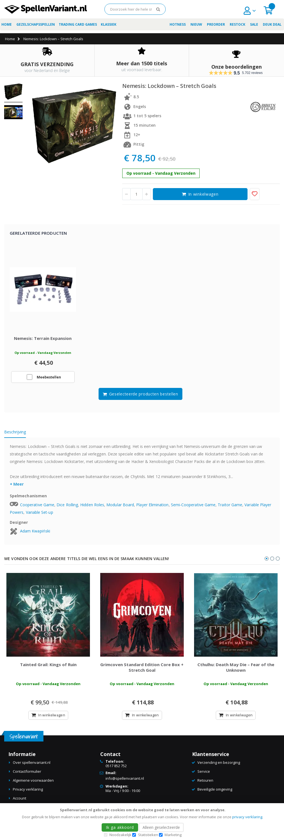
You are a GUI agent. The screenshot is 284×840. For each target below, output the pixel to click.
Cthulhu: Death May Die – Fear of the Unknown (235, 669)
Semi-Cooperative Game (193, 506)
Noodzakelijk (120, 834)
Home (10, 38)
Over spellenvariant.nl (31, 765)
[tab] (19, 434)
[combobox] (135, 9)
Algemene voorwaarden (33, 783)
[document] (142, 822)
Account (19, 800)
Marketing (173, 834)
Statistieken (148, 834)
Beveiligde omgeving (214, 792)
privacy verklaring (247, 816)
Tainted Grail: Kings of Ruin (48, 667)
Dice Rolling (67, 506)
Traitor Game (230, 506)
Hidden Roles (92, 506)
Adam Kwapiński (35, 532)
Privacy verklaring (28, 792)
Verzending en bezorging (218, 765)
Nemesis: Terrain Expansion (43, 339)
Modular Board (120, 506)
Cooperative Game (37, 506)
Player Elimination (152, 506)
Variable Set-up (39, 513)
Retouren (205, 783)
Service (203, 774)
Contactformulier (27, 774)
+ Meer (17, 485)
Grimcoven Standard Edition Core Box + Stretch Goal (141, 669)
